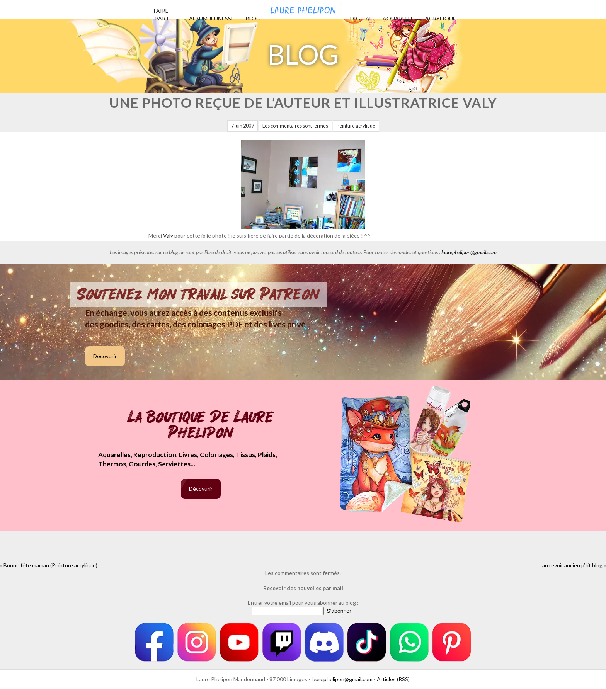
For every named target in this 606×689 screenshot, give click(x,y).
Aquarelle (398, 18)
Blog (253, 18)
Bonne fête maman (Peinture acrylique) (50, 565)
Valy (168, 235)
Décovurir (105, 356)
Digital (361, 18)
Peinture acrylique (356, 126)
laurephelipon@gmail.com (469, 252)
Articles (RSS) (393, 679)
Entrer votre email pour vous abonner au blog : (303, 602)
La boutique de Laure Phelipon (201, 426)
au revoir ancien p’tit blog (572, 565)
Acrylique (440, 18)
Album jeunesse (211, 18)
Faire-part (162, 14)
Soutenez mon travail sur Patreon (198, 294)
